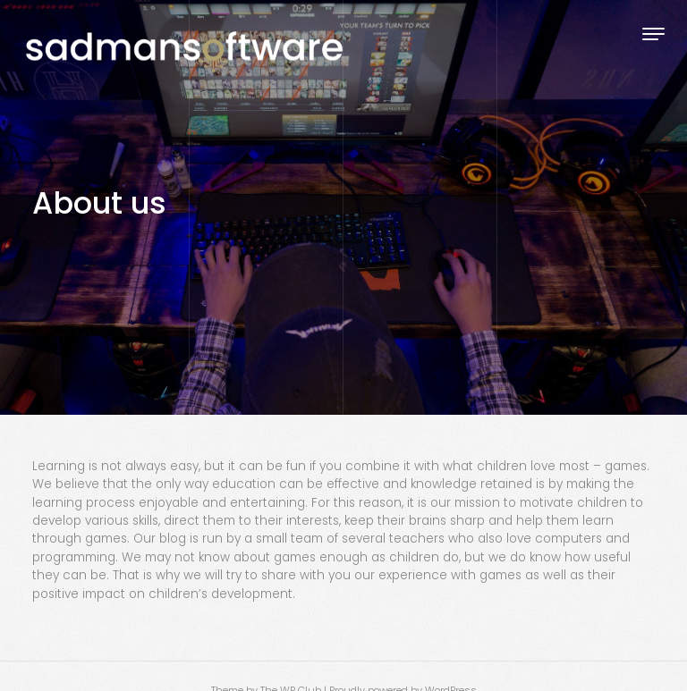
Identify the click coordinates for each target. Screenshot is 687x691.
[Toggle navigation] (653, 33)
